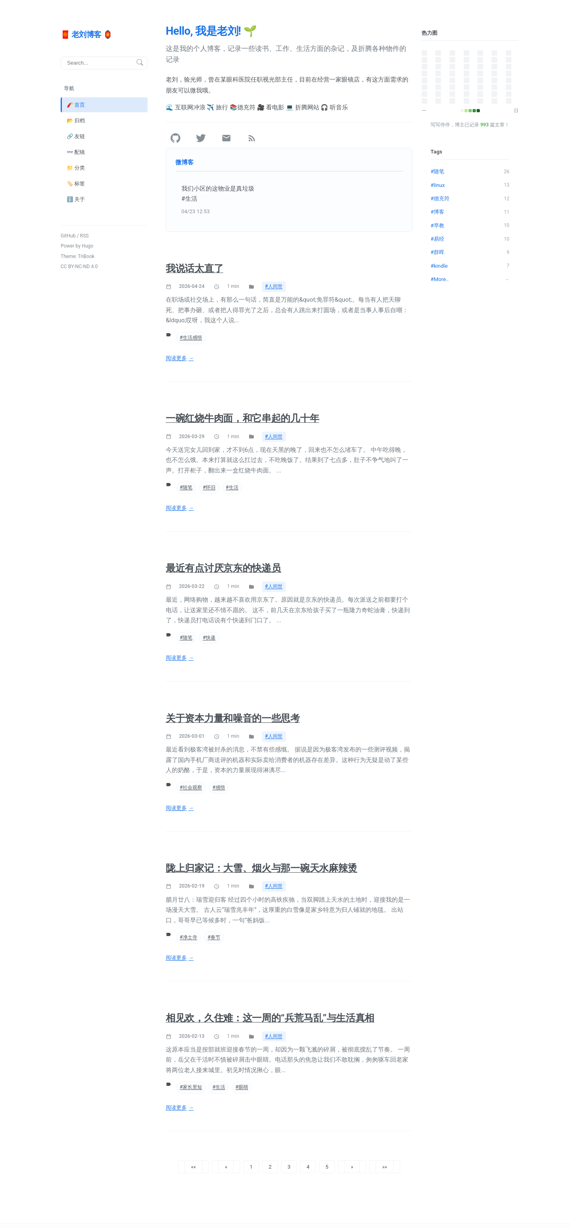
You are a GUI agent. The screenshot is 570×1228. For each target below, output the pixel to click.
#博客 (470, 212)
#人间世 (274, 286)
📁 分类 (76, 167)
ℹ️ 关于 (76, 199)
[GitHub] (175, 138)
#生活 (232, 487)
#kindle (470, 266)
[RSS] (252, 138)
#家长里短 (191, 1087)
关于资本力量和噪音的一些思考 (233, 718)
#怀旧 (209, 487)
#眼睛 (241, 1087)
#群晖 (470, 252)
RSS (84, 235)
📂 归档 (76, 120)
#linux (470, 185)
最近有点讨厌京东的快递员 (223, 568)
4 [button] (307, 1166)
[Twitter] (201, 138)
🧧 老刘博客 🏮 (86, 34)
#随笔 (186, 487)
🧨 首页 (76, 104)
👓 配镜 (76, 152)
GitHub (68, 235)
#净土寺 (188, 937)
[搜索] (104, 62)
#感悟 (218, 787)
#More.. (470, 279)
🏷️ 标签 (76, 183)
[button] (193, 1166)
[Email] (226, 138)
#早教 (470, 225)
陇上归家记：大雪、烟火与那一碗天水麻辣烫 (261, 868)
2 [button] (270, 1166)
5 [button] (326, 1166)
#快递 (209, 637)
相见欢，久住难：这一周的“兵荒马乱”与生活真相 (270, 1018)
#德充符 (470, 198)
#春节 (213, 937)
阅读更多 (176, 358)
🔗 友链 (76, 136)
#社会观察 (191, 787)
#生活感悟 (191, 337)
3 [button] (288, 1166)
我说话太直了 (194, 268)
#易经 (470, 239)
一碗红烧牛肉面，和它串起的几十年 (242, 418)
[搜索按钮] (140, 62)
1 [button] (251, 1166)
